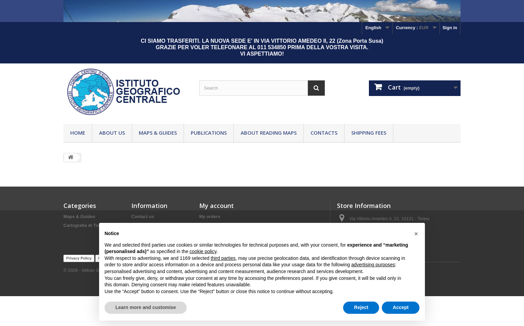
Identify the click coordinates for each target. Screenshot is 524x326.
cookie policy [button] (203, 251)
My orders (209, 216)
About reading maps (269, 132)
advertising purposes (373, 264)
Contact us (142, 216)
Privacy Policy (79, 288)
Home (77, 132)
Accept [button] (401, 307)
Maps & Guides (158, 132)
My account (216, 206)
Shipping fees (368, 132)
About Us (112, 132)
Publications (209, 132)
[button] (416, 233)
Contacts (324, 132)
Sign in (450, 27)
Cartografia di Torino (85, 225)
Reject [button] (361, 307)
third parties (223, 258)
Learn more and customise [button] (145, 307)
